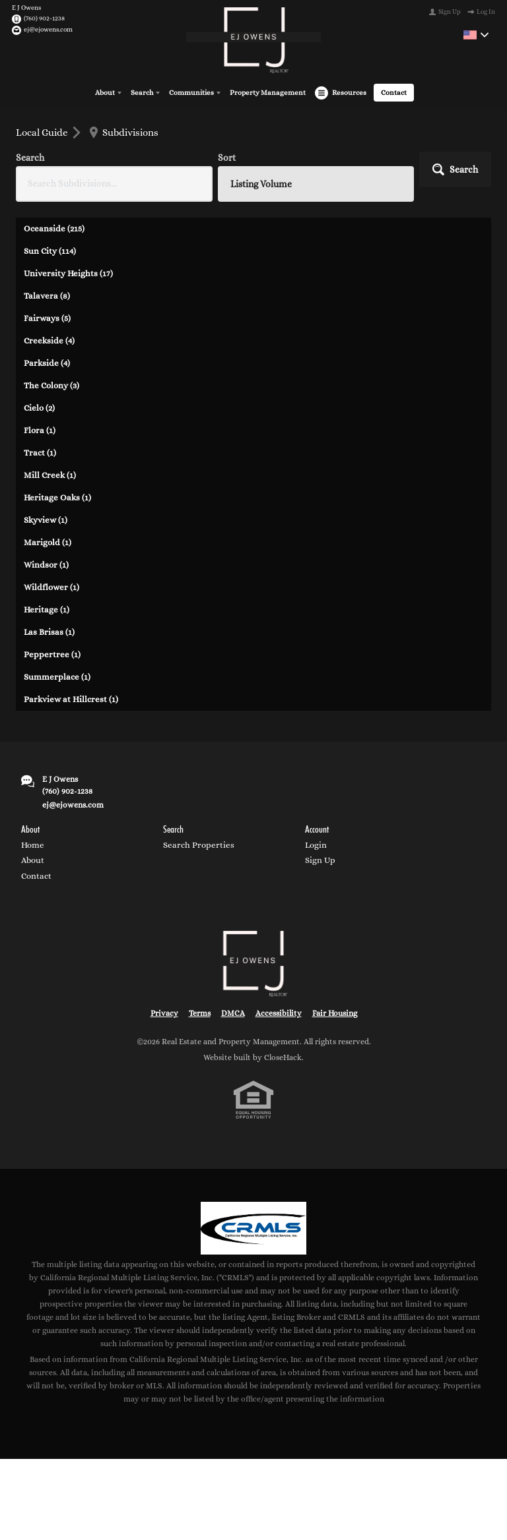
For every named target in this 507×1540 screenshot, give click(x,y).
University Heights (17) (68, 273)
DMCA (233, 1013)
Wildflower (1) (51, 586)
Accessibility (278, 1013)
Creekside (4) (49, 340)
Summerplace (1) (57, 676)
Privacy (164, 1013)
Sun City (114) (50, 250)
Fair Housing (334, 1013)
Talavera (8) (47, 295)
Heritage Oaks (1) (57, 497)
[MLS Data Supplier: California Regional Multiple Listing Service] (253, 1227)
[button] (455, 169)
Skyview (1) (45, 519)
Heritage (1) (46, 609)
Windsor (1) (46, 564)
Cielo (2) (39, 407)
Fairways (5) (47, 317)
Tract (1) (40, 452)
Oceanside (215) (54, 228)
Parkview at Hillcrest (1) (71, 698)
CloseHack (283, 1056)
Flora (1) (39, 429)
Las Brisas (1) (49, 631)
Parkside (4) (47, 362)
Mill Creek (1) (50, 474)
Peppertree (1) (52, 654)
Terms (200, 1013)
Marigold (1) (47, 542)
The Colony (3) (51, 385)
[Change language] (476, 34)
